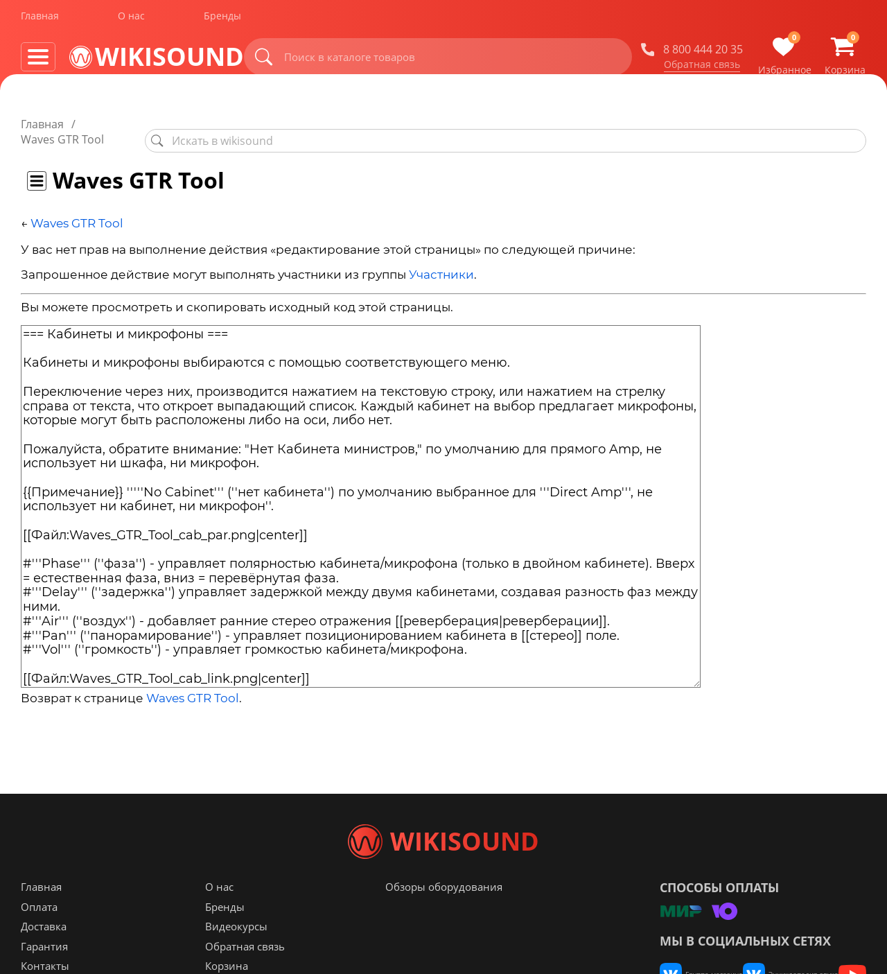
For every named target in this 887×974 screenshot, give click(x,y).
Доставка (44, 954)
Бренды (222, 19)
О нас (131, 19)
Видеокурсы (236, 954)
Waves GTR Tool (76, 208)
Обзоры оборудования (443, 914)
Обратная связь (702, 68)
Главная (40, 19)
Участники (441, 260)
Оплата (39, 934)
